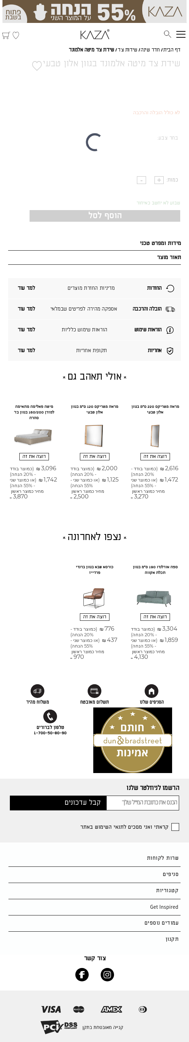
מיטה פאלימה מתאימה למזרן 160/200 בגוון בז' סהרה (34, 412)
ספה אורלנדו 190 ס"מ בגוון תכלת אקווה (155, 570)
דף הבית (172, 50)
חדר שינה (150, 50)
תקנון (171, 939)
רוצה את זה (155, 456)
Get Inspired (164, 906)
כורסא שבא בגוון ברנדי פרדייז (94, 570)
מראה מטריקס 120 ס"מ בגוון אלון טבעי (94, 410)
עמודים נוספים (161, 923)
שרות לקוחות (162, 858)
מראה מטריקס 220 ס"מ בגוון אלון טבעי (155, 410)
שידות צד (127, 50)
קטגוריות (167, 891)
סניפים (170, 874)
